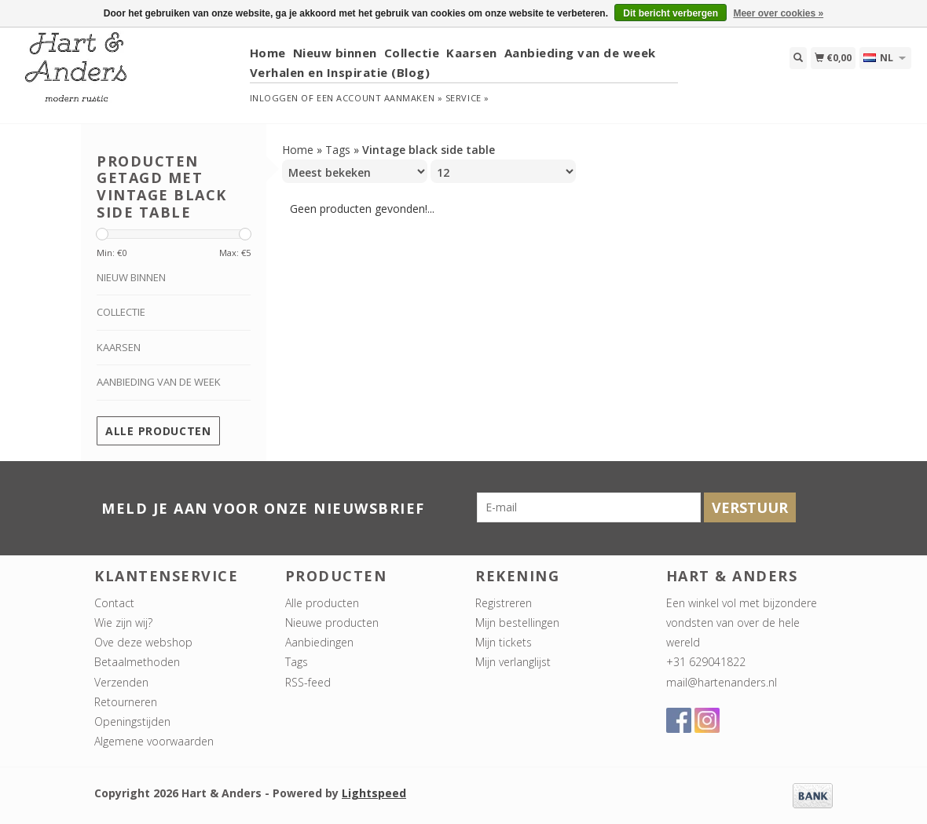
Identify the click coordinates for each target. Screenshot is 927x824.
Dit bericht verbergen (670, 13)
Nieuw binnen (335, 52)
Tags (337, 149)
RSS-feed (308, 682)
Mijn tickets (503, 642)
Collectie (412, 52)
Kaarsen (471, 52)
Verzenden (121, 682)
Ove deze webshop (143, 642)
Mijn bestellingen (517, 622)
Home (268, 52)
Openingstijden (132, 721)
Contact (114, 602)
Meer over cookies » (778, 13)
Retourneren (125, 701)
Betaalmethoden (137, 661)
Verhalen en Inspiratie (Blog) (340, 72)
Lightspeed (374, 793)
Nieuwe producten (332, 622)
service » (467, 98)
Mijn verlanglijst (513, 661)
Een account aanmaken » (379, 98)
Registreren (503, 602)
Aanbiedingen (319, 642)
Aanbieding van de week (580, 52)
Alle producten (158, 430)
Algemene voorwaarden (154, 741)
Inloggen (274, 98)
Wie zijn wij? (123, 622)
